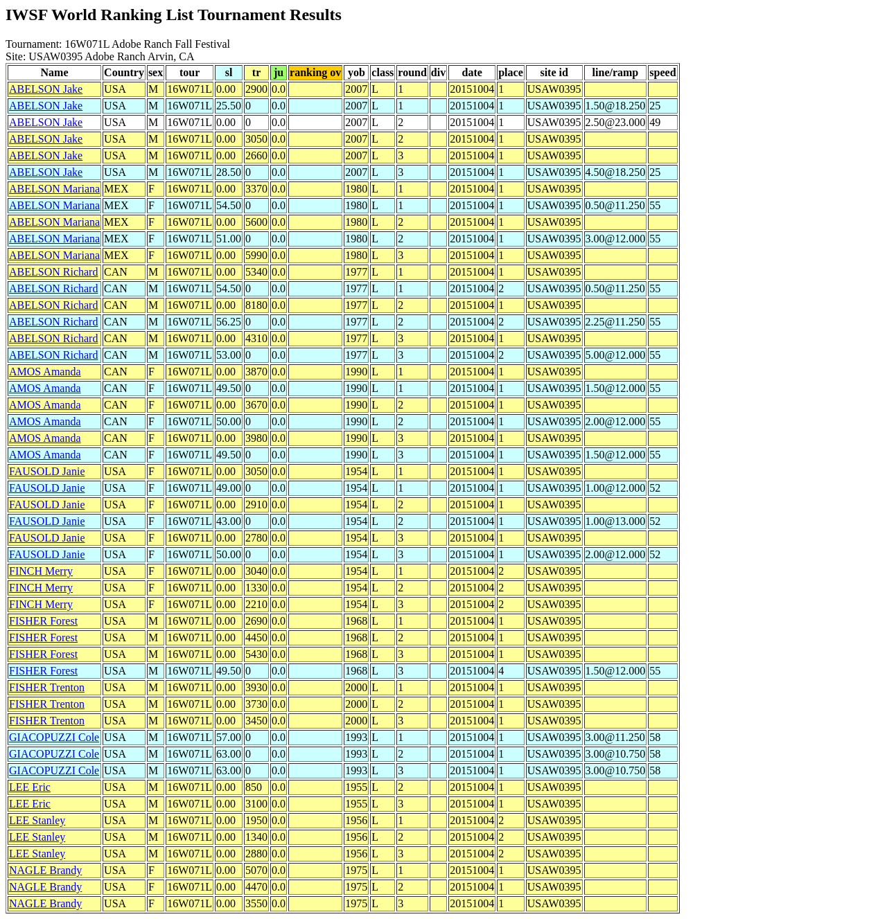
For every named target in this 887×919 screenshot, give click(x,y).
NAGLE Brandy (45, 870)
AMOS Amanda (45, 371)
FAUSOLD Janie (47, 471)
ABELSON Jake (45, 89)
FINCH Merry (41, 571)
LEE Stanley (37, 820)
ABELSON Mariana (54, 189)
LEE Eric (30, 787)
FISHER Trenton (47, 687)
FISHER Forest (43, 621)
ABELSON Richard (53, 272)
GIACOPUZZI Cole (54, 737)
